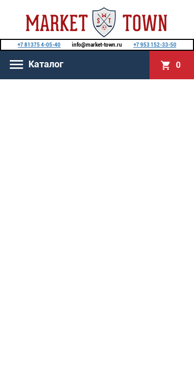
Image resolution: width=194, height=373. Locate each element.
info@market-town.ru (97, 45)
